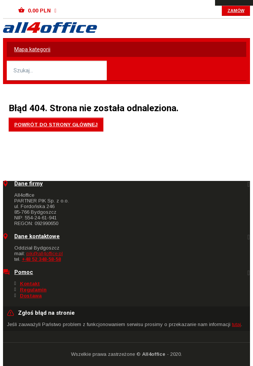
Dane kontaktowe (37, 236)
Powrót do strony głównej (56, 124)
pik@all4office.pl (44, 253)
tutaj (236, 324)
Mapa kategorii (32, 49)
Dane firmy (28, 184)
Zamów (235, 10)
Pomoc (23, 272)
